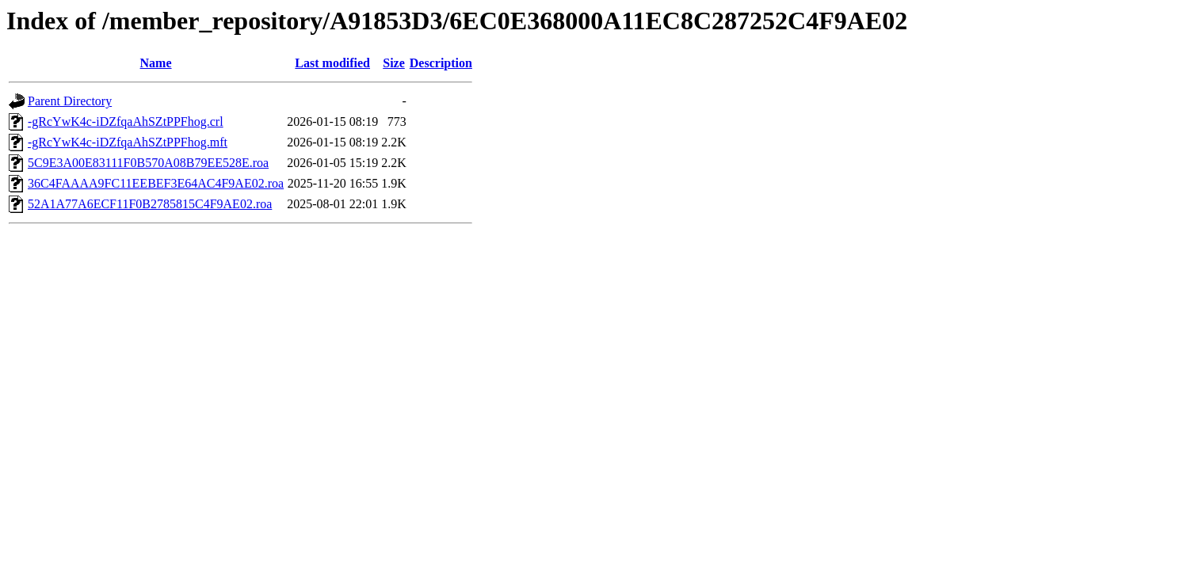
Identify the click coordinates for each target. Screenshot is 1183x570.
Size (394, 63)
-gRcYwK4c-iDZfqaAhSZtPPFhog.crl (125, 121)
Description (441, 63)
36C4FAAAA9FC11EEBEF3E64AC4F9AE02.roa (156, 183)
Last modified (332, 63)
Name (156, 63)
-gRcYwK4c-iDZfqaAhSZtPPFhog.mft (127, 142)
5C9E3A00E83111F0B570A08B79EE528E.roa (148, 162)
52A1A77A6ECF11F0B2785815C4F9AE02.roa (150, 204)
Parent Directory (70, 101)
